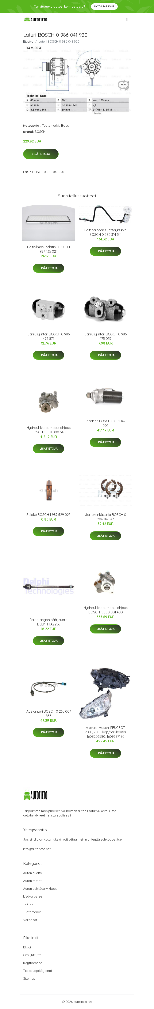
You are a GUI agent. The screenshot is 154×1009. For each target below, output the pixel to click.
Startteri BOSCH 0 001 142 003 (105, 423)
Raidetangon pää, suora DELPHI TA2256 (49, 622)
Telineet (28, 904)
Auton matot (32, 881)
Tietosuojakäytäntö (37, 971)
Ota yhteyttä (32, 955)
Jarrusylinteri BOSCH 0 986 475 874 (49, 336)
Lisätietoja (41, 154)
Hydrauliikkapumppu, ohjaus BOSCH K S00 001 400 (106, 610)
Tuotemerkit (51, 125)
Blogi (27, 947)
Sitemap (29, 978)
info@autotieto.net (37, 849)
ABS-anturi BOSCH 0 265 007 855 (48, 713)
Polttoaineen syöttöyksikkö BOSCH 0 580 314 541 (105, 232)
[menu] (127, 20)
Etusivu (28, 41)
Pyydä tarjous (104, 6)
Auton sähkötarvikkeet (40, 889)
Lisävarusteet (33, 896)
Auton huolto (32, 873)
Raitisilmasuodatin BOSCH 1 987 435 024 (48, 249)
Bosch (65, 125)
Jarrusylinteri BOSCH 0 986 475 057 (106, 336)
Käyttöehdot (32, 963)
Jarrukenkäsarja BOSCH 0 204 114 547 (105, 517)
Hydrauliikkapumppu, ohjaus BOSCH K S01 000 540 (49, 430)
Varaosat (30, 920)
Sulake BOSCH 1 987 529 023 (48, 515)
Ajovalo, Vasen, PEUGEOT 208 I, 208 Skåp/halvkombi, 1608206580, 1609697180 (105, 732)
